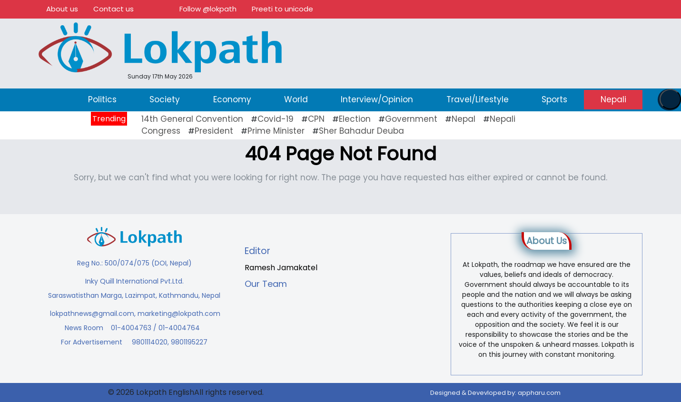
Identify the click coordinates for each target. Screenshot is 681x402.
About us (62, 9)
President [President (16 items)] (214, 131)
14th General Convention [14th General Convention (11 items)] (192, 119)
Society (164, 99)
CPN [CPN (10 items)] (316, 119)
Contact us (113, 9)
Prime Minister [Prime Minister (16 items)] (276, 131)
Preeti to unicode (282, 9)
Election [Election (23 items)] (355, 119)
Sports (554, 99)
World (296, 99)
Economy (232, 99)
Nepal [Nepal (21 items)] (463, 119)
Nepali (613, 99)
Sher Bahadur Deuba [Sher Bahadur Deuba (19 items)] (361, 131)
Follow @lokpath (208, 9)
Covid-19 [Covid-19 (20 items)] (275, 119)
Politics (102, 99)
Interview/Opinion (377, 99)
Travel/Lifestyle (477, 99)
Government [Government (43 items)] (411, 119)
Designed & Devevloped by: (495, 392)
